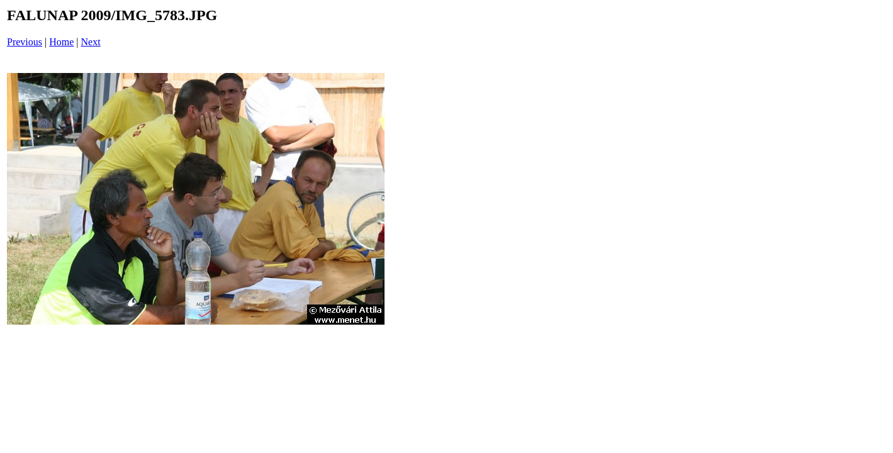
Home (61, 41)
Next (91, 41)
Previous (24, 41)
